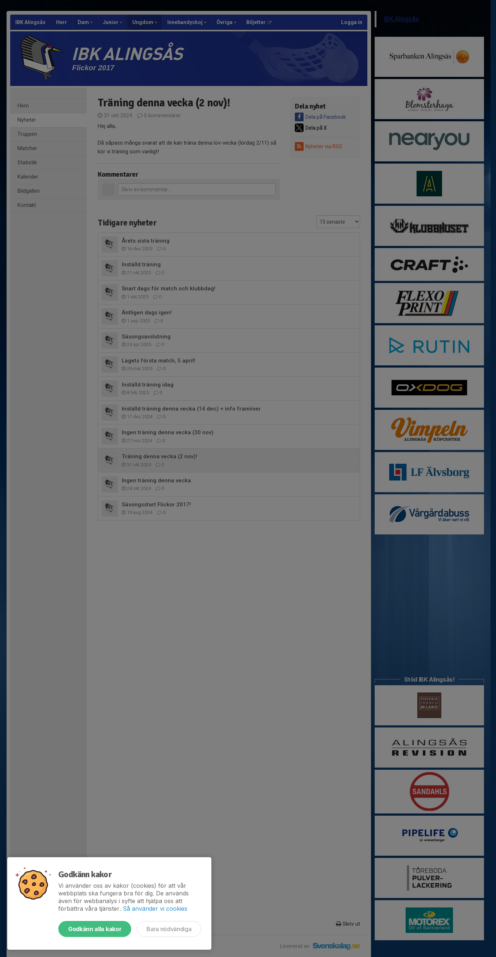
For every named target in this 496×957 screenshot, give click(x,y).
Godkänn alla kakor (94, 929)
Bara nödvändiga (169, 929)
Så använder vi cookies (155, 908)
